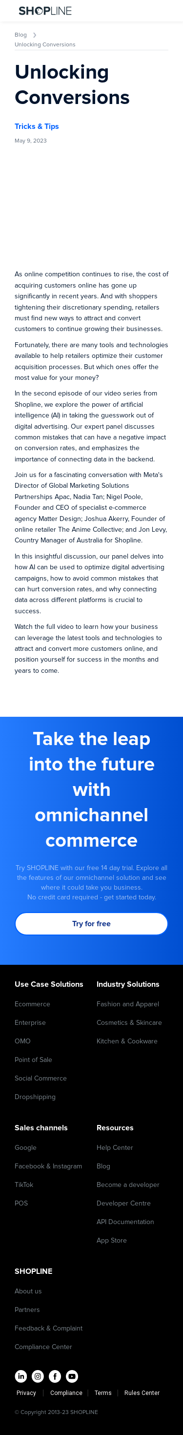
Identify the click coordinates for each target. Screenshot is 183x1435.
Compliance (66, 1393)
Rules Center (142, 1393)
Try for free (91, 924)
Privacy (29, 1393)
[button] (157, 10)
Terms (104, 1393)
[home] (43, 10)
